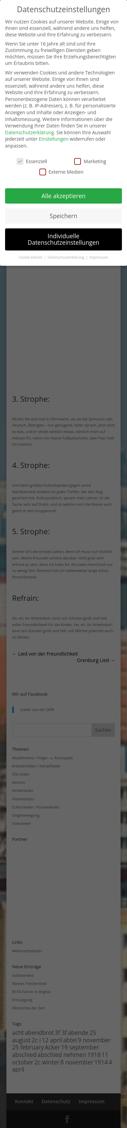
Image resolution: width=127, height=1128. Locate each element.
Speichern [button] (63, 216)
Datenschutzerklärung (29, 132)
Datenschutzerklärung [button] (66, 257)
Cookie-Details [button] (31, 257)
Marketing (90, 161)
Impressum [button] (98, 257)
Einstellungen (54, 139)
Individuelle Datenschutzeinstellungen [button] (64, 239)
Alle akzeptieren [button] (63, 196)
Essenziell (32, 161)
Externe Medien (61, 172)
